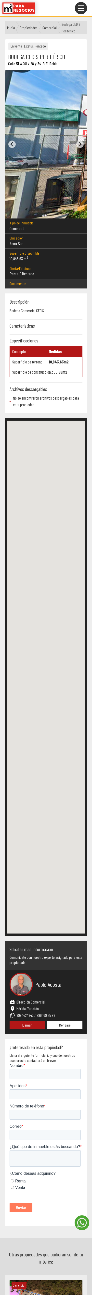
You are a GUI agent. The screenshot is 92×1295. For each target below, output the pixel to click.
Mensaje (65, 1025)
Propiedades (29, 27)
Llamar (27, 1025)
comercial (49, 27)
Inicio (11, 27)
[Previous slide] (12, 144)
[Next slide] (80, 144)
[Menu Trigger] (81, 8)
